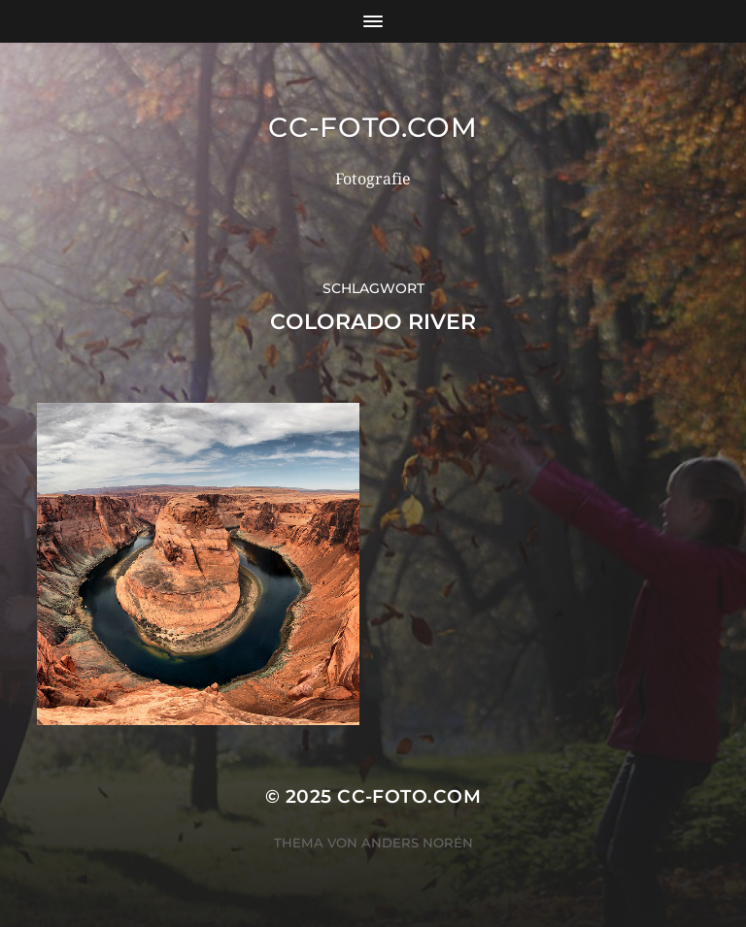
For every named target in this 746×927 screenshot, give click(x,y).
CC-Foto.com (373, 127)
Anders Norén (417, 842)
